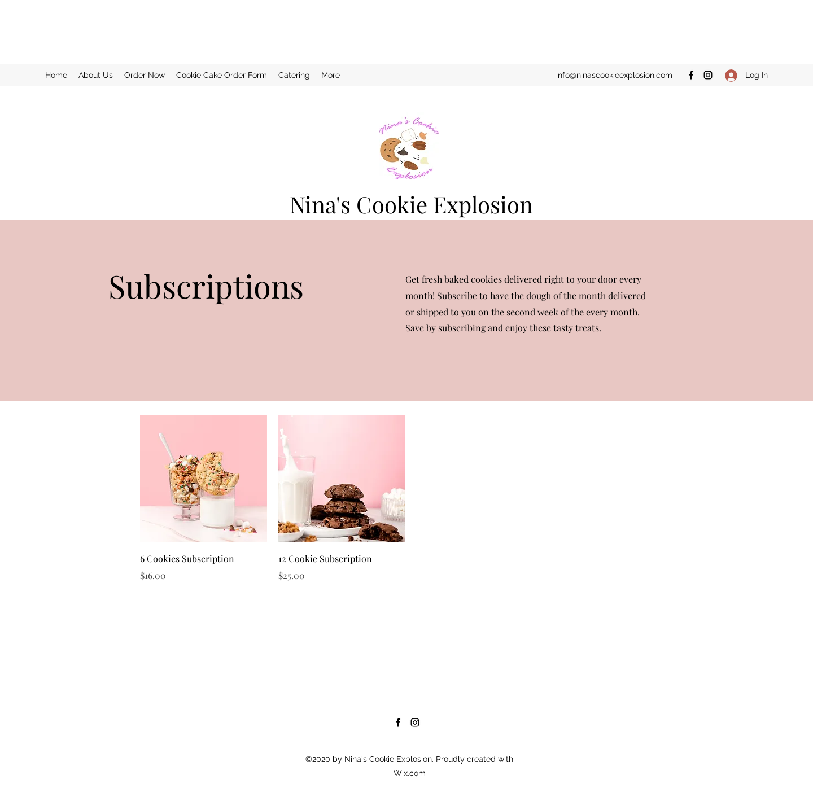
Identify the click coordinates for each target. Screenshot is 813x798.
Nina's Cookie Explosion (411, 204)
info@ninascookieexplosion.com (614, 75)
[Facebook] (691, 75)
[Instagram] (708, 75)
